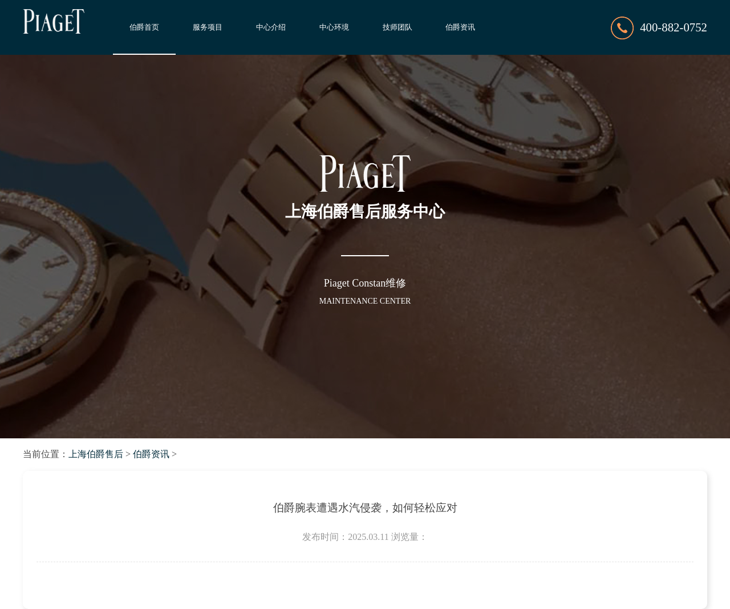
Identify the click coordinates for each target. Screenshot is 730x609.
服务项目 (207, 27)
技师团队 (397, 27)
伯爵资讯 (460, 27)
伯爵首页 (144, 27)
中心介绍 (271, 27)
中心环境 (334, 27)
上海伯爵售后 (95, 454)
